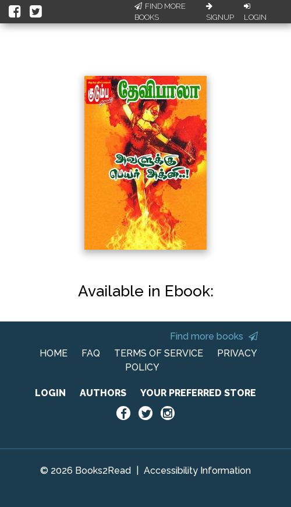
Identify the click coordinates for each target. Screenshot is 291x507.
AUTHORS (103, 392)
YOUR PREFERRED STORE (198, 392)
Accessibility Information (197, 470)
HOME (54, 353)
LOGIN (50, 392)
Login (255, 12)
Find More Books (160, 12)
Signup (220, 12)
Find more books (214, 336)
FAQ (90, 353)
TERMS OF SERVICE (158, 353)
